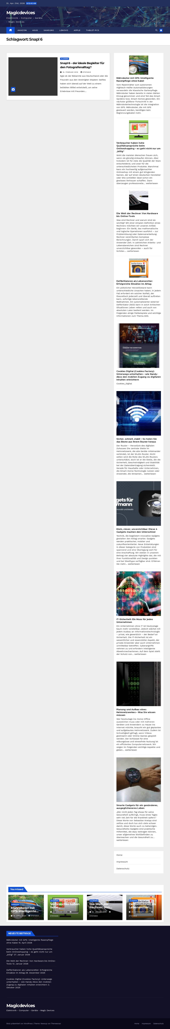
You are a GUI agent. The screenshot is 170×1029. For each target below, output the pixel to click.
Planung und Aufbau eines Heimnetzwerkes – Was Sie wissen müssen (135, 712)
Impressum (122, 862)
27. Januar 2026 (60, 912)
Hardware (15, 904)
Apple (77, 30)
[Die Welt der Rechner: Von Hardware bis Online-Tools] (138, 200)
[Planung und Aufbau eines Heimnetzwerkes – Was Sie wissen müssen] (138, 684)
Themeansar (56, 1024)
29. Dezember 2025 (140, 912)
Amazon (22, 30)
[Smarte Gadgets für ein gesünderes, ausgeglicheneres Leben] (138, 779)
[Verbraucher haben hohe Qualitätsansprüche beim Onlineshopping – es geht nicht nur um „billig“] (138, 130)
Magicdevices (20, 12)
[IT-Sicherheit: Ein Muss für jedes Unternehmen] (138, 593)
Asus (35, 30)
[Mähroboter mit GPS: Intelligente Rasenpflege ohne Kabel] (138, 65)
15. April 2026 (20, 916)
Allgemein (64, 58)
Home (119, 855)
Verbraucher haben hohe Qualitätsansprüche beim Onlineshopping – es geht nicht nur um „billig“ (29, 952)
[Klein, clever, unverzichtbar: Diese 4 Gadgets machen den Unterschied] (138, 503)
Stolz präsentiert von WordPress (19, 1024)
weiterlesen (152, 183)
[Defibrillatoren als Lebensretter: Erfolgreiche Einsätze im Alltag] (138, 268)
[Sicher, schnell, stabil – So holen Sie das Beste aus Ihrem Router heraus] (138, 413)
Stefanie (86, 72)
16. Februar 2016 (71, 72)
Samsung (49, 30)
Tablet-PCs (92, 30)
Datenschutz (122, 868)
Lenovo (63, 30)
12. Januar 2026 (99, 912)
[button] (156, 30)
